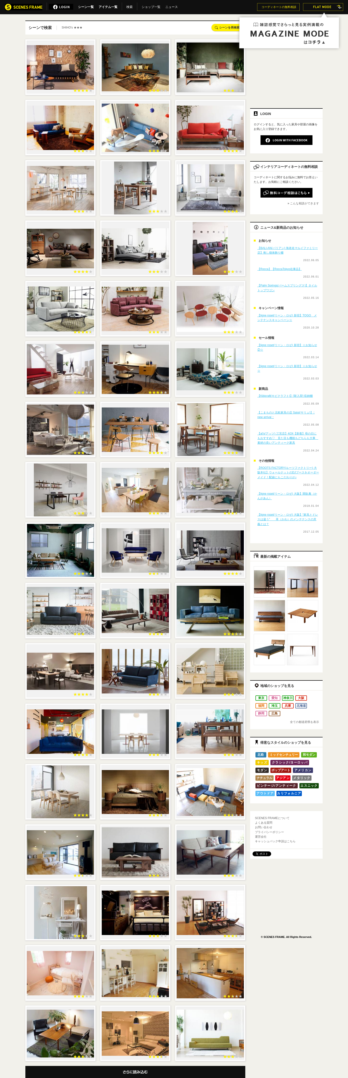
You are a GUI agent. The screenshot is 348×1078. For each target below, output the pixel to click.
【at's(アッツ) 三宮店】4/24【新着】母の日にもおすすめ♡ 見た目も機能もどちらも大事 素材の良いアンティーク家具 (287, 438)
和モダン (309, 755)
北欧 (260, 755)
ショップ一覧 (151, 6)
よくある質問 (263, 822)
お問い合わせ (263, 827)
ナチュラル (264, 778)
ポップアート (280, 770)
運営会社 (261, 836)
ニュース (171, 6)
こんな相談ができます (304, 203)
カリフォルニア (289, 793)
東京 (261, 698)
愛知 (274, 698)
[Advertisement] (286, 69)
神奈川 (288, 698)
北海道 (301, 705)
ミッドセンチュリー (284, 755)
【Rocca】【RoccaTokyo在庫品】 (279, 269)
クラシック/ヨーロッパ (290, 762)
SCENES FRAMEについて (272, 818)
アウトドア (265, 793)
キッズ (262, 762)
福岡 (261, 705)
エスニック (309, 785)
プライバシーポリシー (269, 832)
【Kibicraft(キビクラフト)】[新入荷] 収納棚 (285, 396)
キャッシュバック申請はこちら (275, 841)
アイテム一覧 (108, 6)
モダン (262, 770)
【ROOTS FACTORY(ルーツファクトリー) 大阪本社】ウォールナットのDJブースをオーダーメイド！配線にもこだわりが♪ (288, 472)
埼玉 (274, 705)
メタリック (302, 778)
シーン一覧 (86, 6)
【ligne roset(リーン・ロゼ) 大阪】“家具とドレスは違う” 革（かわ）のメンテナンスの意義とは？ (287, 519)
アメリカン (303, 770)
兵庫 (288, 705)
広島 (274, 713)
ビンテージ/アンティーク (276, 785)
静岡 (261, 713)
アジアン (283, 778)
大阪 (301, 698)
